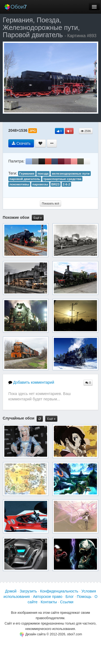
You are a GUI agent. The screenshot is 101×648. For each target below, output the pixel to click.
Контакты (49, 602)
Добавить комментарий (31, 382)
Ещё (38, 218)
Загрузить (28, 591)
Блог (69, 596)
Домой (11, 591)
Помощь (84, 596)
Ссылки (66, 602)
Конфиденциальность (59, 591)
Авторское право (47, 596)
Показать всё (50, 203)
